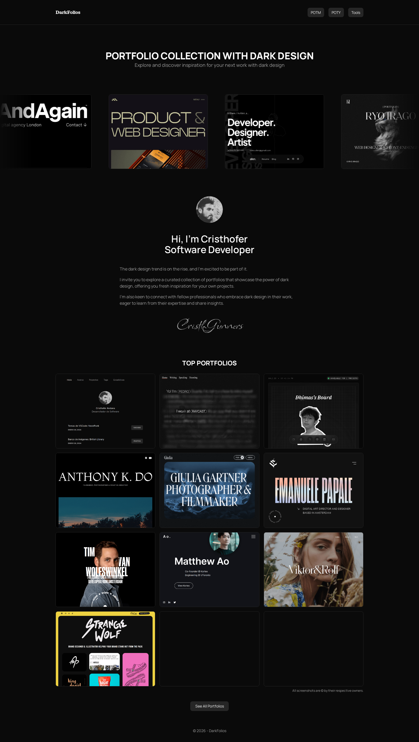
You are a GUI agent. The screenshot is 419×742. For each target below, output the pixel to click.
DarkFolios (68, 12)
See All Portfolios (209, 706)
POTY (336, 12)
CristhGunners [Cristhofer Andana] (209, 325)
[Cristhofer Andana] (209, 209)
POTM (316, 12)
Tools (355, 12)
